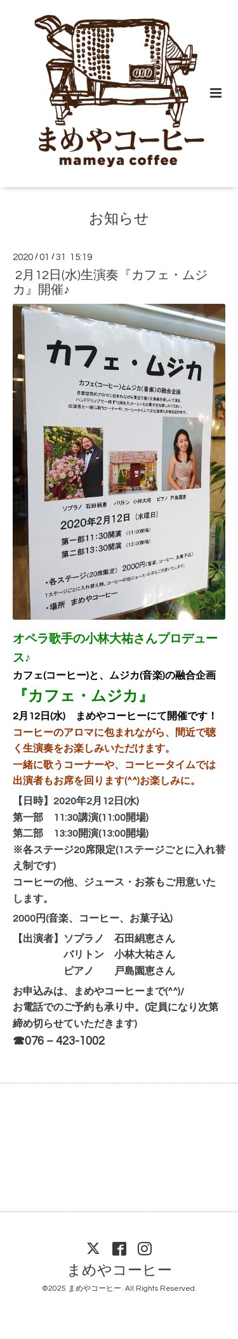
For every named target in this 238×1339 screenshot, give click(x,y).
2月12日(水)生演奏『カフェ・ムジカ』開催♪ (110, 282)
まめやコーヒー (119, 1271)
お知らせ (119, 219)
